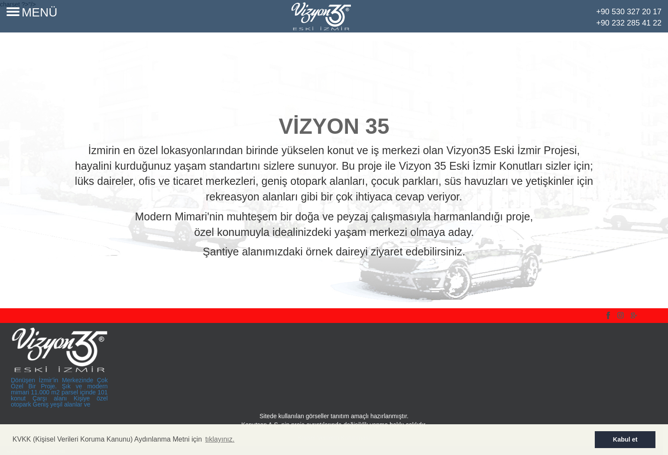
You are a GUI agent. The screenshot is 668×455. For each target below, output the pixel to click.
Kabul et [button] (625, 439)
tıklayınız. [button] (220, 439)
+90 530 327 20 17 (629, 11)
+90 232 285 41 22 (629, 23)
